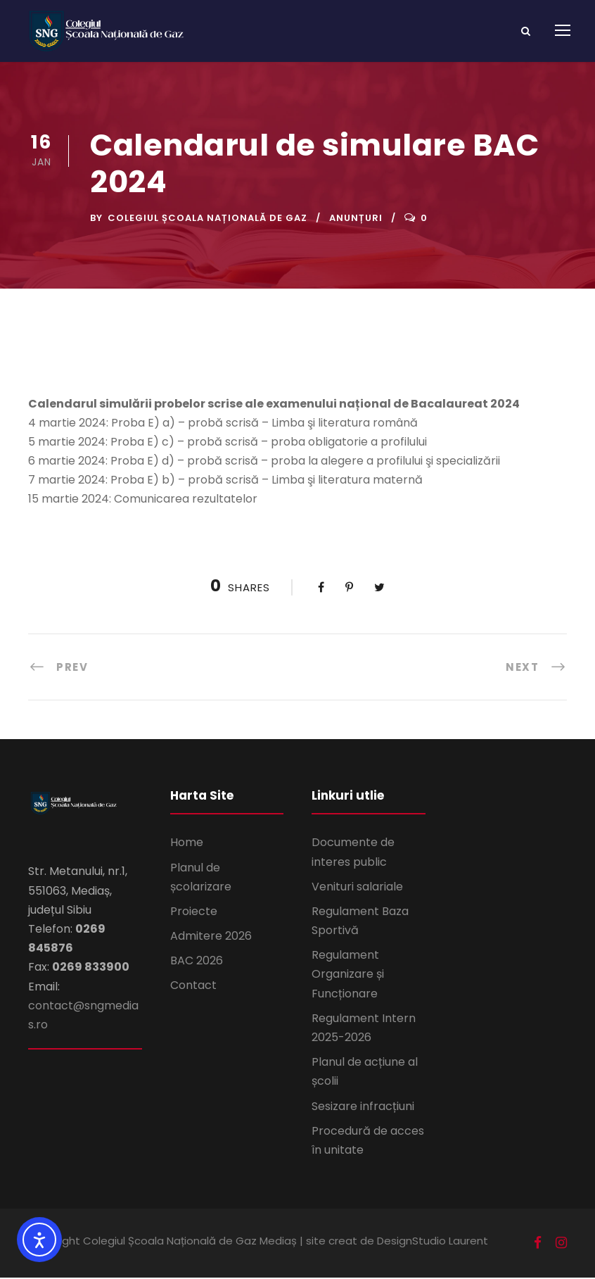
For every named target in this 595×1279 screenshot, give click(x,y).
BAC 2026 (196, 962)
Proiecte (193, 913)
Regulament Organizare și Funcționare (348, 975)
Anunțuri (356, 219)
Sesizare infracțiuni (363, 1107)
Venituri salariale (357, 888)
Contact (193, 986)
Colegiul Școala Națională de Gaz (207, 219)
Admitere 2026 (211, 937)
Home (186, 844)
